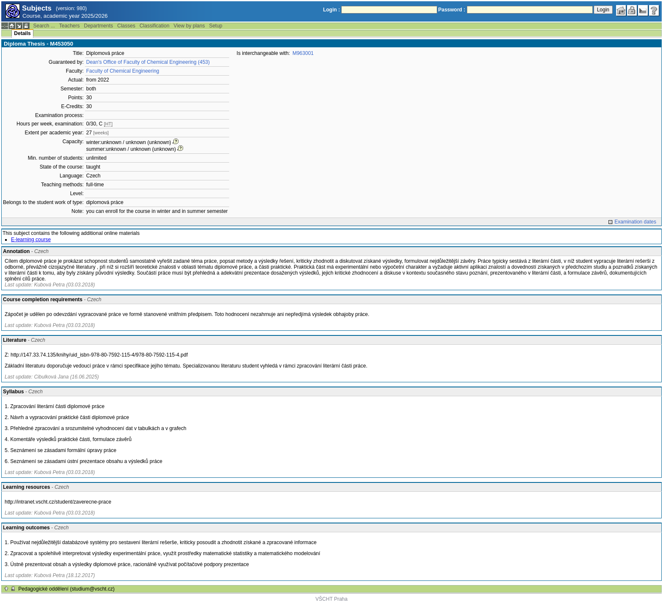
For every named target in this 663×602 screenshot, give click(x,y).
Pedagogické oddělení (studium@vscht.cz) (66, 589)
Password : (451, 10)
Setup (215, 26)
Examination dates (635, 222)
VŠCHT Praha (331, 599)
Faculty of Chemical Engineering (122, 71)
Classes (126, 26)
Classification (155, 26)
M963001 (303, 53)
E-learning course (31, 239)
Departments (98, 26)
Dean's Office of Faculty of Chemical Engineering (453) (148, 62)
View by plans (189, 26)
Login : (331, 10)
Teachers (69, 26)
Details (22, 33)
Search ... (44, 26)
